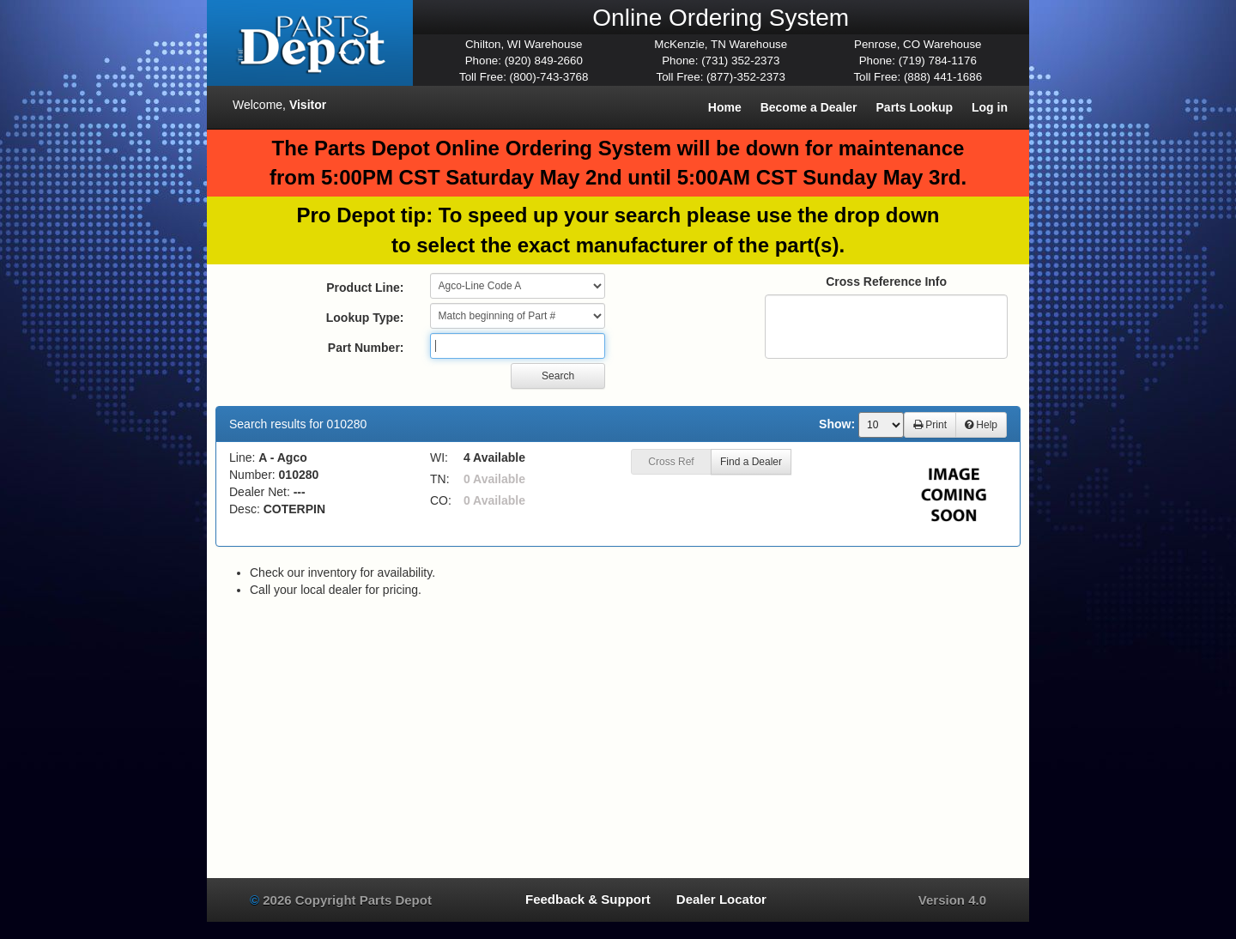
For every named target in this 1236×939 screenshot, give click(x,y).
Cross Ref (671, 462)
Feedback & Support (588, 899)
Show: (837, 424)
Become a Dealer (808, 107)
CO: (440, 500)
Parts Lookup (914, 107)
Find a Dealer (751, 462)
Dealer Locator (721, 899)
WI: (439, 457)
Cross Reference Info (886, 281)
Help (981, 425)
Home (725, 107)
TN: (440, 479)
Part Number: (366, 347)
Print (930, 425)
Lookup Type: (365, 317)
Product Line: (364, 287)
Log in (990, 107)
